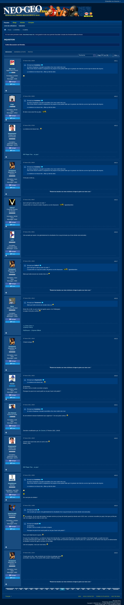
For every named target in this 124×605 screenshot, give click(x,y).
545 (93, 589)
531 (42, 589)
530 (36, 589)
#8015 (116, 200)
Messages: (10, 79)
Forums (6, 22)
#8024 (116, 505)
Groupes (31, 22)
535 (62, 589)
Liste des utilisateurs (10, 26)
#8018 (116, 298)
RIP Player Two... (28, 154)
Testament (12, 170)
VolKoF (12, 208)
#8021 (116, 405)
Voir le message (42, 64)
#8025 (116, 553)
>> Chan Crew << (28, 325)
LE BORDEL (16, 29)
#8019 (116, 338)
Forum (9, 29)
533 (52, 589)
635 (104, 589)
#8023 (116, 475)
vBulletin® (111, 601)
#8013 (116, 125)
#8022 (116, 438)
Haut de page (115, 596)
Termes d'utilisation (102, 596)
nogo (12, 104)
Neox (12, 306)
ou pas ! (36, 154)
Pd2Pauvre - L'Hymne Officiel (32, 330)
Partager (12, 82)
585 (99, 589)
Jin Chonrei (12, 413)
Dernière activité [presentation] (20, 52)
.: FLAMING (25, 29)
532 (47, 589)
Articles (22, 22)
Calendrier (22, 26)
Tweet (12, 84)
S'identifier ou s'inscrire (113, 1)
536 (68, 589)
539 (83, 589)
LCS (12, 240)
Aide (79, 596)
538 (78, 589)
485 (26, 589)
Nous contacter (88, 596)
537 (73, 589)
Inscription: (9, 76)
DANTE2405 (12, 513)
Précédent (10, 589)
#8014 (116, 162)
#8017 (116, 261)
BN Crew (12, 69)
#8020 (116, 376)
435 (21, 589)
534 (57, 589)
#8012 (116, 96)
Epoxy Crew (28, 327)
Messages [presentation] (8, 52)
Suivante (115, 589)
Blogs (14, 22)
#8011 (116, 61)
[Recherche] (87, 55)
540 (88, 589)
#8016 (116, 232)
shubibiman (12, 483)
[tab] (8, 51)
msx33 (12, 384)
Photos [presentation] (30, 52)
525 (31, 589)
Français (9, 596)
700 (109, 589)
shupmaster (12, 133)
